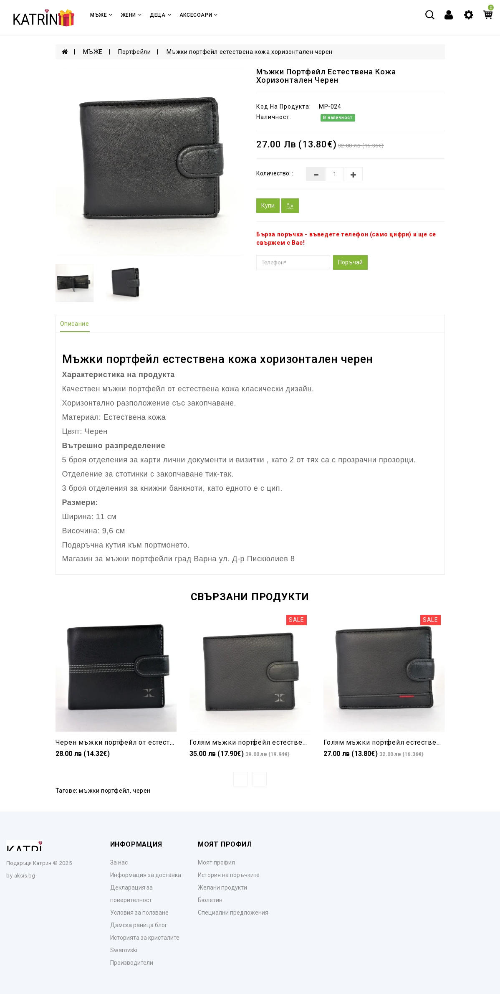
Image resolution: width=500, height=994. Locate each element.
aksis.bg (24, 875)
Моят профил (216, 862)
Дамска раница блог (138, 925)
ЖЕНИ (131, 15)
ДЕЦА (160, 15)
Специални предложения (233, 912)
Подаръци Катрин (28, 863)
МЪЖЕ (101, 15)
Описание (74, 323)
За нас (119, 862)
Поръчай (350, 262)
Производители (131, 962)
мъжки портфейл (104, 790)
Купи (268, 205)
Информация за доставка (145, 875)
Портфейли (134, 51)
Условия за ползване (139, 912)
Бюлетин (210, 900)
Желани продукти (222, 887)
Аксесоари (198, 15)
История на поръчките (229, 875)
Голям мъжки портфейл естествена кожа (259, 742)
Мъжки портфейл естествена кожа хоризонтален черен (250, 51)
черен (142, 790)
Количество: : (274, 173)
